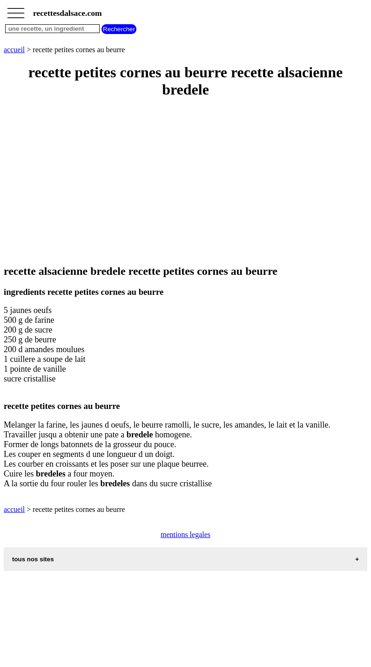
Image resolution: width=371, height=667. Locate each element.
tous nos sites (33, 559)
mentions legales (185, 534)
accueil (14, 50)
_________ (15, 10)
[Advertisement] (185, 182)
